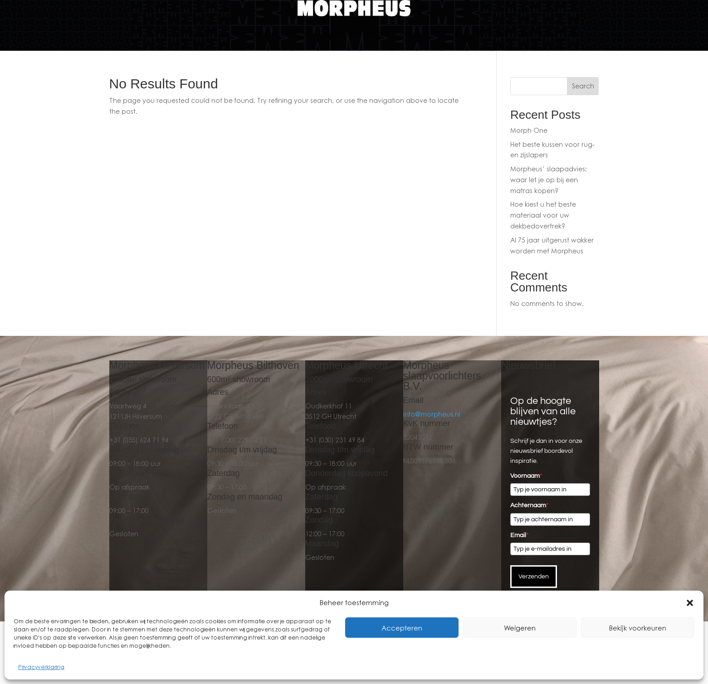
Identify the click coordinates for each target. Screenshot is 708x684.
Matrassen (250, 33)
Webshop (414, 33)
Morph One (528, 130)
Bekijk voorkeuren (637, 628)
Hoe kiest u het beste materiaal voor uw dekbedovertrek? (543, 215)
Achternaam (529, 505)
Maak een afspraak (358, 33)
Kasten (297, 33)
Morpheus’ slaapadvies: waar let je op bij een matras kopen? (548, 179)
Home (170, 33)
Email (519, 535)
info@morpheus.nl (431, 414)
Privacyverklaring (41, 667)
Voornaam (526, 476)
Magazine (492, 33)
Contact (452, 33)
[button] (689, 602)
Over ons (532, 33)
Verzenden (533, 576)
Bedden (202, 33)
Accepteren (401, 628)
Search (583, 86)
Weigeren (520, 628)
